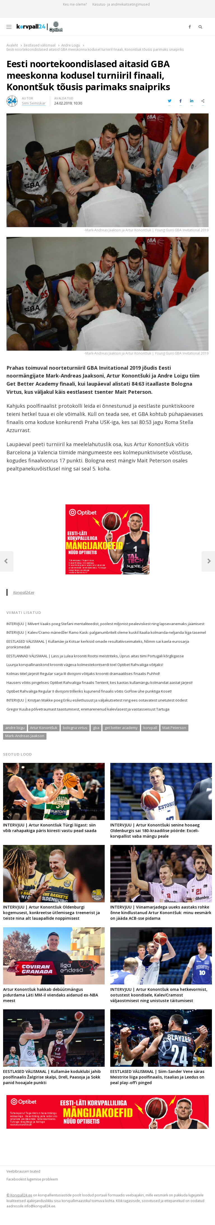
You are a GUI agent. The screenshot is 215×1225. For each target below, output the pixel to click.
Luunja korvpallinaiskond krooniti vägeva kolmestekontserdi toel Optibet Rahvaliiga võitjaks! (84, 664)
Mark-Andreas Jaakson (24, 735)
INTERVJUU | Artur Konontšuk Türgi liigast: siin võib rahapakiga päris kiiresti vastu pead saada (50, 827)
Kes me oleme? (75, 4)
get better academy (121, 727)
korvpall (150, 727)
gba (96, 727)
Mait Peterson (174, 727)
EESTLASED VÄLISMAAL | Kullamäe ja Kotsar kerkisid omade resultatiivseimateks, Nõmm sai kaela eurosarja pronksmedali (97, 644)
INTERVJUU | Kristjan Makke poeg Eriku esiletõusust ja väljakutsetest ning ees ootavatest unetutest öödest (96, 700)
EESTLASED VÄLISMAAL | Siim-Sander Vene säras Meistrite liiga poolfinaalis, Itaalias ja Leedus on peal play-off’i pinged (157, 1077)
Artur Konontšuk (43, 727)
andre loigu (15, 727)
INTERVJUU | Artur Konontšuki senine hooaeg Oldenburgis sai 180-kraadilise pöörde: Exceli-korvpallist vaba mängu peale (155, 830)
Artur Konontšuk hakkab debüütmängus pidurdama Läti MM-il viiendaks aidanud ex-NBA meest (50, 995)
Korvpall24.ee (23, 592)
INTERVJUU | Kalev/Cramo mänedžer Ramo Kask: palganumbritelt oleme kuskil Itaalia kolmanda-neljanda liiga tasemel (106, 632)
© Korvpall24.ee (19, 1195)
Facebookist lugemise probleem (32, 1179)
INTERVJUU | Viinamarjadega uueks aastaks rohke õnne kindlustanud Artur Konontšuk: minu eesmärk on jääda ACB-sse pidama (160, 912)
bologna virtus (75, 727)
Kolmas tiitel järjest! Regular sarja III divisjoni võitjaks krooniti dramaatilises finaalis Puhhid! (83, 673)
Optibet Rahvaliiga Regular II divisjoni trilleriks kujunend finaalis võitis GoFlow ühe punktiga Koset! (89, 691)
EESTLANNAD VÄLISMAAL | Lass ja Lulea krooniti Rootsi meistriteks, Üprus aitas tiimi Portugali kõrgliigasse (95, 655)
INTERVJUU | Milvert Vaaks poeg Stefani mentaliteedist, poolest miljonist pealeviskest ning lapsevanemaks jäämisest (105, 623)
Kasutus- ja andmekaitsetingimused (121, 4)
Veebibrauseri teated (23, 1171)
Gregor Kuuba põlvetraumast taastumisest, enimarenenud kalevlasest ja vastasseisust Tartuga (87, 709)
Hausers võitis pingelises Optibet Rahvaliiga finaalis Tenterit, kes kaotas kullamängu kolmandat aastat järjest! (99, 682)
